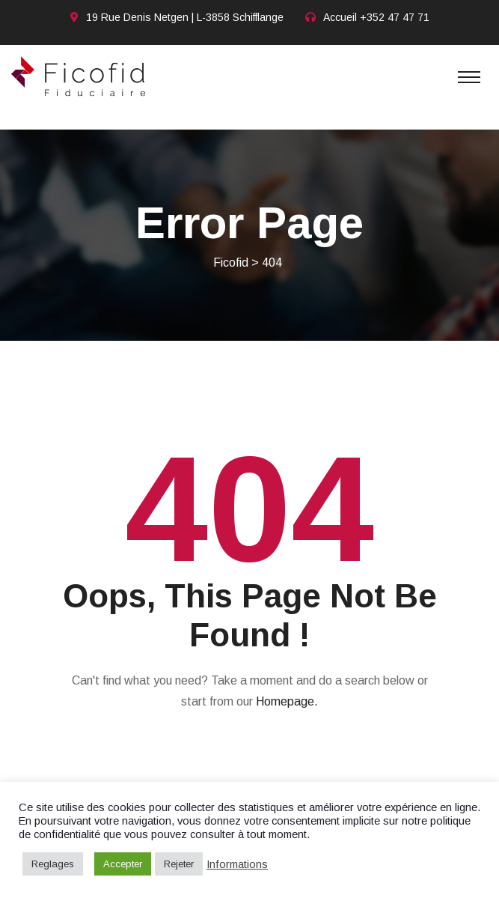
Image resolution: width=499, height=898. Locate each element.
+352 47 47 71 (394, 17)
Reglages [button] (52, 864)
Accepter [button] (122, 864)
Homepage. (287, 701)
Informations (237, 864)
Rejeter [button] (179, 864)
